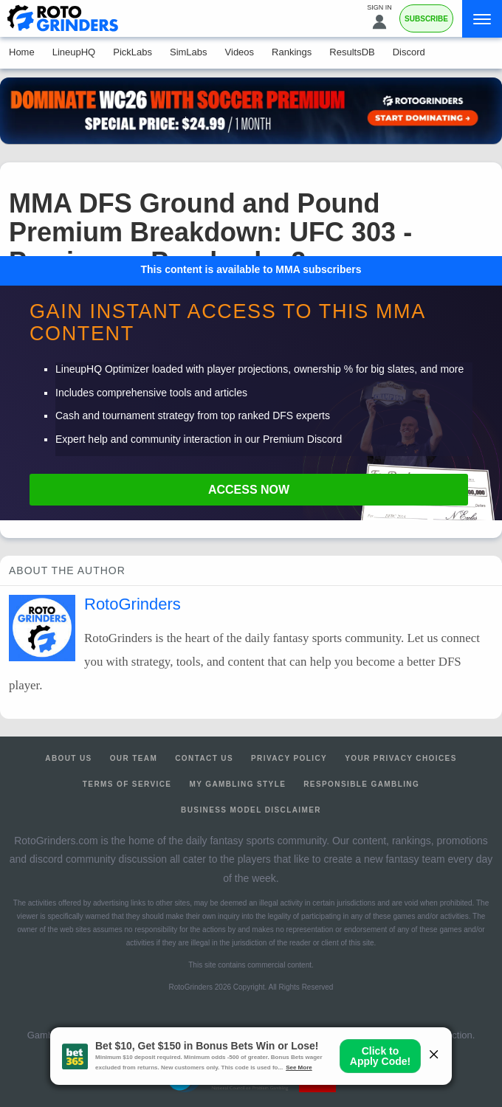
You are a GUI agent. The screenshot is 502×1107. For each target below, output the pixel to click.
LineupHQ (74, 52)
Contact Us (204, 758)
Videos (240, 52)
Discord (409, 52)
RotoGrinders (132, 604)
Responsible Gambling (361, 784)
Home (22, 52)
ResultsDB (351, 52)
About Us (68, 758)
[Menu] (482, 19)
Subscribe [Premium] (426, 19)
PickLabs (132, 52)
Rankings (292, 52)
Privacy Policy (289, 758)
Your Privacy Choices (401, 758)
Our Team (134, 758)
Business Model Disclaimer (251, 810)
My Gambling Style (237, 784)
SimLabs (188, 52)
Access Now (248, 489)
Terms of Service (127, 784)
